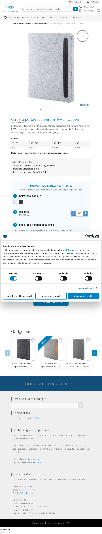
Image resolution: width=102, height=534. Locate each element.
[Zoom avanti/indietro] (9, 529)
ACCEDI (94, 2)
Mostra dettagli (86, 288)
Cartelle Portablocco (42, 24)
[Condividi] (4, 529)
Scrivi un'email (33, 459)
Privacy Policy (38, 523)
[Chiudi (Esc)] (1, 529)
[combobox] (46, 9)
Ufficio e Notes (25, 24)
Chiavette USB (52, 17)
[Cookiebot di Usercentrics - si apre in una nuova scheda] (87, 236)
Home (13, 24)
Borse (44, 17)
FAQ (68, 523)
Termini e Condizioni (55, 523)
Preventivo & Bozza (51, 302)
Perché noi (37, 462)
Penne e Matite (65, 17)
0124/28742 (86, 7)
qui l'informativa (69, 250)
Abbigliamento (14, 17)
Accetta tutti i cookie (83, 296)
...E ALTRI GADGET (77, 17)
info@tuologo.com (26, 493)
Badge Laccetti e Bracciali (30, 17)
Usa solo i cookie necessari (19, 296)
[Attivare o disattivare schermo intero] (6, 529)
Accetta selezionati (51, 296)
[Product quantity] (79, 213)
